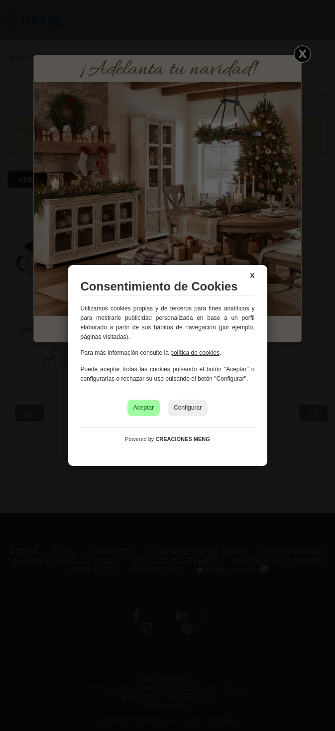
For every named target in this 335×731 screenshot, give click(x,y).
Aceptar (143, 407)
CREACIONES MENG (182, 439)
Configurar (188, 407)
